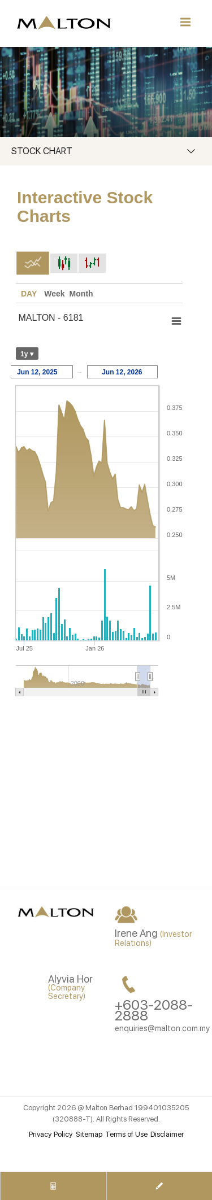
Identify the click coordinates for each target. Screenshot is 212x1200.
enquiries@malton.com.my (162, 1028)
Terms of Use (126, 1134)
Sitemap (89, 1134)
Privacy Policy (51, 1134)
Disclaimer (167, 1134)
